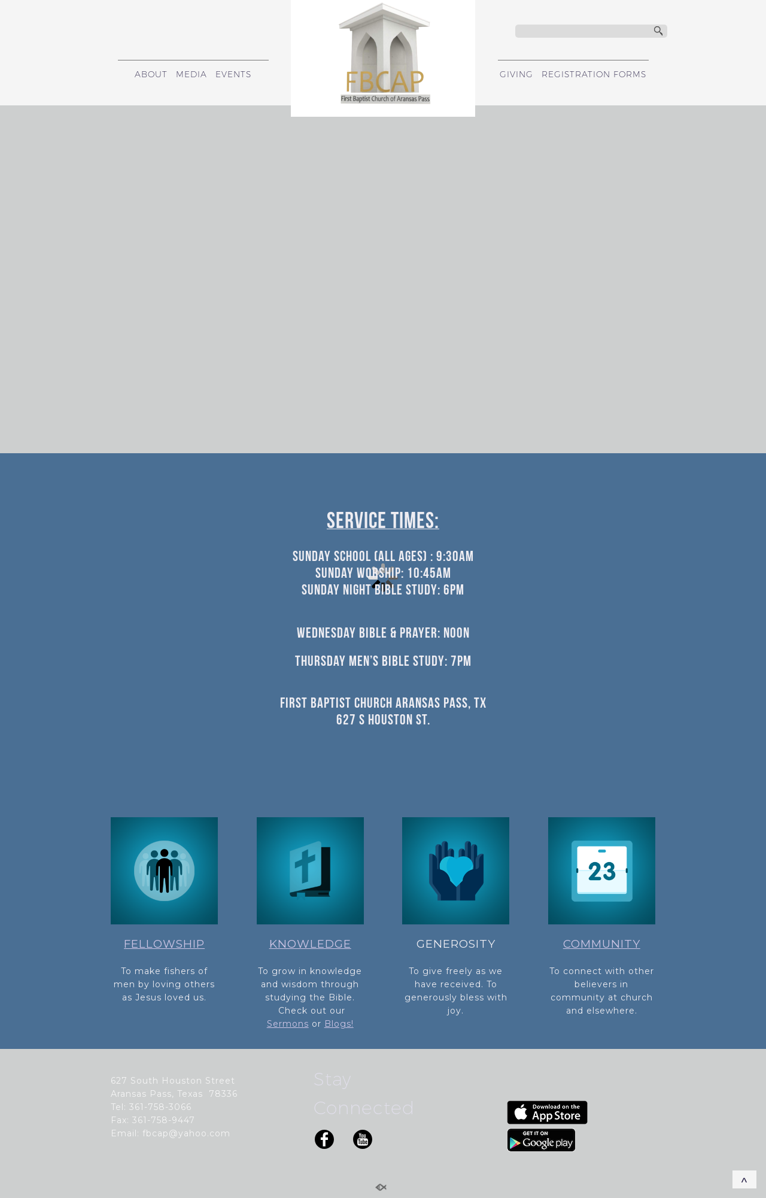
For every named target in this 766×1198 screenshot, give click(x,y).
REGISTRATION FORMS (594, 74)
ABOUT (151, 74)
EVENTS (233, 74)
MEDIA (191, 74)
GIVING (516, 74)
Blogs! (339, 1023)
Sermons (288, 1023)
